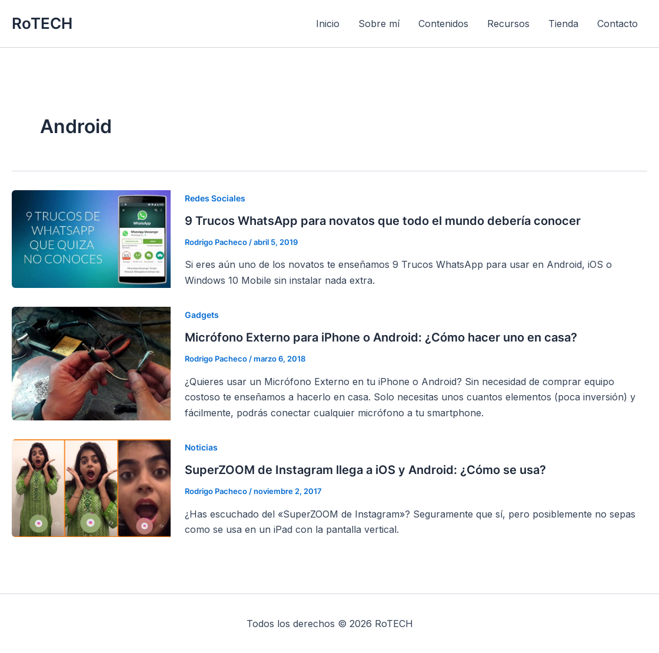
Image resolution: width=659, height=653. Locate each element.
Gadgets (202, 315)
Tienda (563, 23)
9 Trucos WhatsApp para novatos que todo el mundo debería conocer (383, 221)
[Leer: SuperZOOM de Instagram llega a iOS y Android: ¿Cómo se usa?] (91, 487)
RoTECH (42, 23)
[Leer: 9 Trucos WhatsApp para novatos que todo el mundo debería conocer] (91, 238)
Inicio (328, 23)
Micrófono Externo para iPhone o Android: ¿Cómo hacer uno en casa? (381, 337)
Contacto (617, 23)
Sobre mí (379, 23)
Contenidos (443, 23)
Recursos (508, 23)
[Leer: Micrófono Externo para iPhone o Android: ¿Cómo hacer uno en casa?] (91, 363)
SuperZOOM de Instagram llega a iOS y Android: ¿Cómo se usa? (365, 470)
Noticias (201, 447)
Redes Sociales (215, 198)
